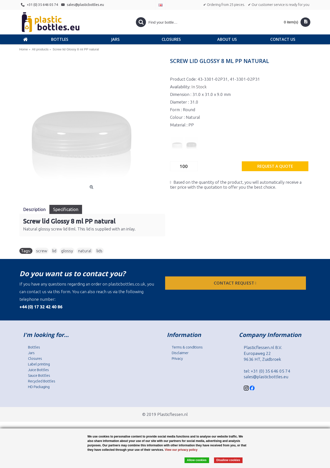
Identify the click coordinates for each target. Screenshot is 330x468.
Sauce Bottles (39, 375)
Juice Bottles (38, 370)
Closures (35, 358)
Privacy (177, 358)
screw (41, 250)
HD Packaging (39, 387)
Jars (31, 353)
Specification (65, 209)
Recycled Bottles (41, 381)
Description (34, 209)
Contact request (235, 283)
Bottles (34, 347)
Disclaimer (180, 353)
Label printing (39, 364)
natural (84, 250)
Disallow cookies (228, 460)
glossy (67, 250)
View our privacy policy (181, 450)
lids (99, 250)
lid (54, 250)
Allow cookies (197, 460)
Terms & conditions (187, 347)
